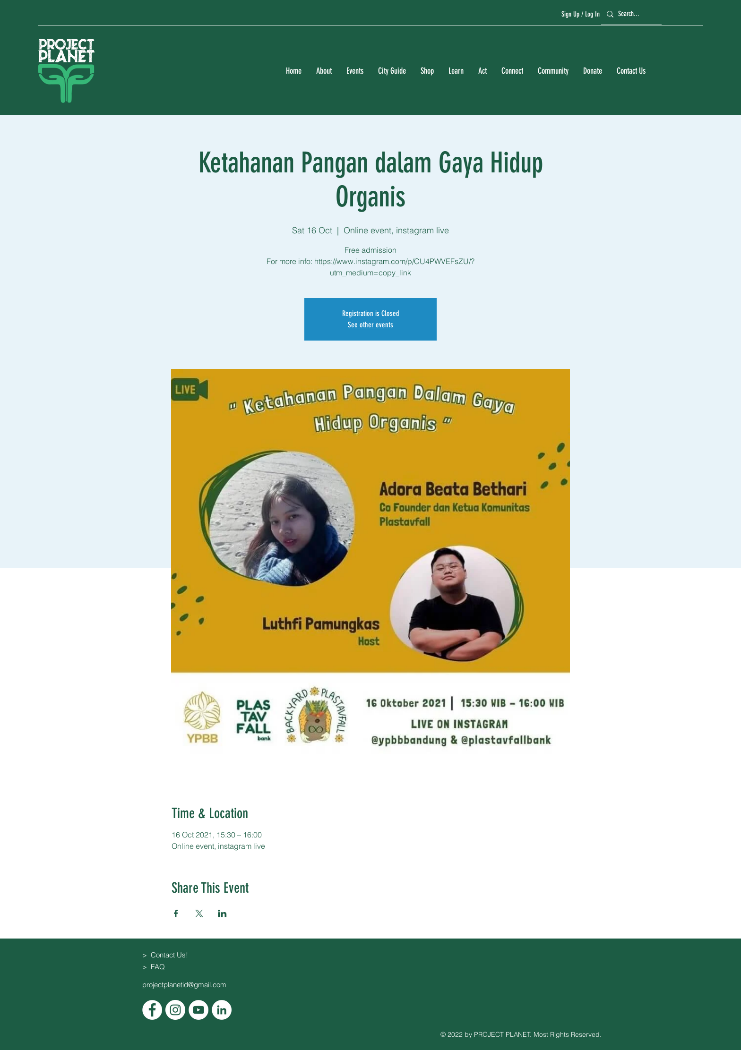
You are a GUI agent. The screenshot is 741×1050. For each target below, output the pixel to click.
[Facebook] (152, 1010)
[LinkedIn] (222, 1010)
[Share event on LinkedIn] (222, 913)
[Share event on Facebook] (176, 913)
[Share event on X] (199, 913)
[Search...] (630, 14)
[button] (324, 71)
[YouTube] (198, 1010)
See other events (370, 324)
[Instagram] (175, 1010)
